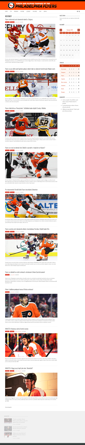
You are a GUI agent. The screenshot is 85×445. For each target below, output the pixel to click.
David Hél (17, 22)
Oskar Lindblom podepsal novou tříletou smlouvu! (19, 289)
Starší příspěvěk (8, 407)
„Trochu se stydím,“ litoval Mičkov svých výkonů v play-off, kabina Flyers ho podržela (70, 101)
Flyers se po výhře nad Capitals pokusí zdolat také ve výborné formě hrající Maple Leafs (30, 68)
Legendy (28, 11)
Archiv (45, 11)
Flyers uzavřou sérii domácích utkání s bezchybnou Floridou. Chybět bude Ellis (27, 229)
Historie (22, 11)
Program (16, 11)
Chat (40, 11)
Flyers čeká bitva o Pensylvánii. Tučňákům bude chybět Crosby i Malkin (25, 108)
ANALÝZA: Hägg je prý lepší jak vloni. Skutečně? (19, 368)
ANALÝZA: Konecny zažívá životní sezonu (16, 328)
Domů (6, 11)
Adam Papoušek (18, 331)
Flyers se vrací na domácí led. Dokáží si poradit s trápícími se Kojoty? (25, 147)
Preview (12, 22)
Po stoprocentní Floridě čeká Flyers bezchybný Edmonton (21, 189)
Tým (11, 11)
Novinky (7, 22)
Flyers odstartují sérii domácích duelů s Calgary (19, 19)
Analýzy (7, 331)
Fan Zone (35, 11)
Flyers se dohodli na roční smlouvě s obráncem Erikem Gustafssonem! (25, 272)
